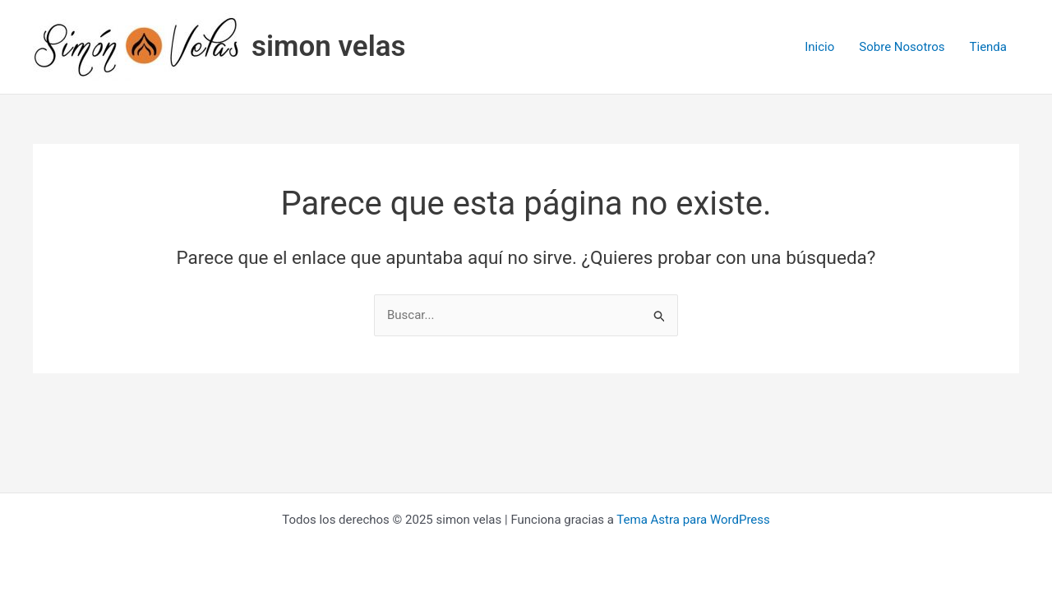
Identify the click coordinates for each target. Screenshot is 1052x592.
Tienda (988, 46)
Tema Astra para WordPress (692, 519)
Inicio (819, 46)
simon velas (328, 46)
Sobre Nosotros (901, 46)
